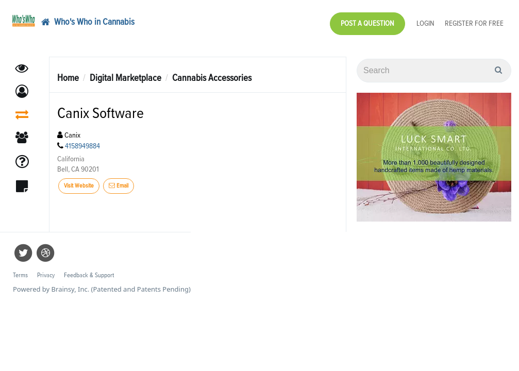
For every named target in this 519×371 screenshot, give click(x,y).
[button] (22, 86)
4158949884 (82, 141)
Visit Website (79, 181)
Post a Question (367, 21)
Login (425, 21)
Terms (20, 270)
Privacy (46, 270)
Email (118, 180)
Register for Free (474, 21)
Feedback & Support (89, 270)
